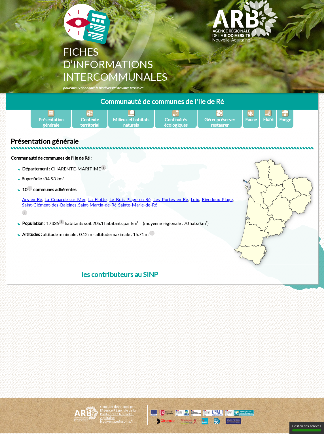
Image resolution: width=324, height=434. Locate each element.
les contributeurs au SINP (120, 274)
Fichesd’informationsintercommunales (115, 64)
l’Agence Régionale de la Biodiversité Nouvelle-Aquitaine (118, 414)
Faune (251, 116)
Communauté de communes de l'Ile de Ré (162, 101)
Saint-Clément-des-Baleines (49, 204)
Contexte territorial (89, 119)
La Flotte (97, 199)
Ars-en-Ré (32, 199)
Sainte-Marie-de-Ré (137, 204)
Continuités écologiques (176, 119)
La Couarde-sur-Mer (65, 199)
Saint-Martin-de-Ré (97, 204)
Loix (195, 199)
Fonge (285, 116)
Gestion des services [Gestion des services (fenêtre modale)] (306, 427)
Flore (268, 116)
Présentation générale (51, 119)
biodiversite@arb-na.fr (116, 421)
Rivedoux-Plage (217, 199)
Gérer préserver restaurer (219, 119)
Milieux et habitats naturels (131, 119)
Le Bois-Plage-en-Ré (130, 199)
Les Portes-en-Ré (170, 199)
